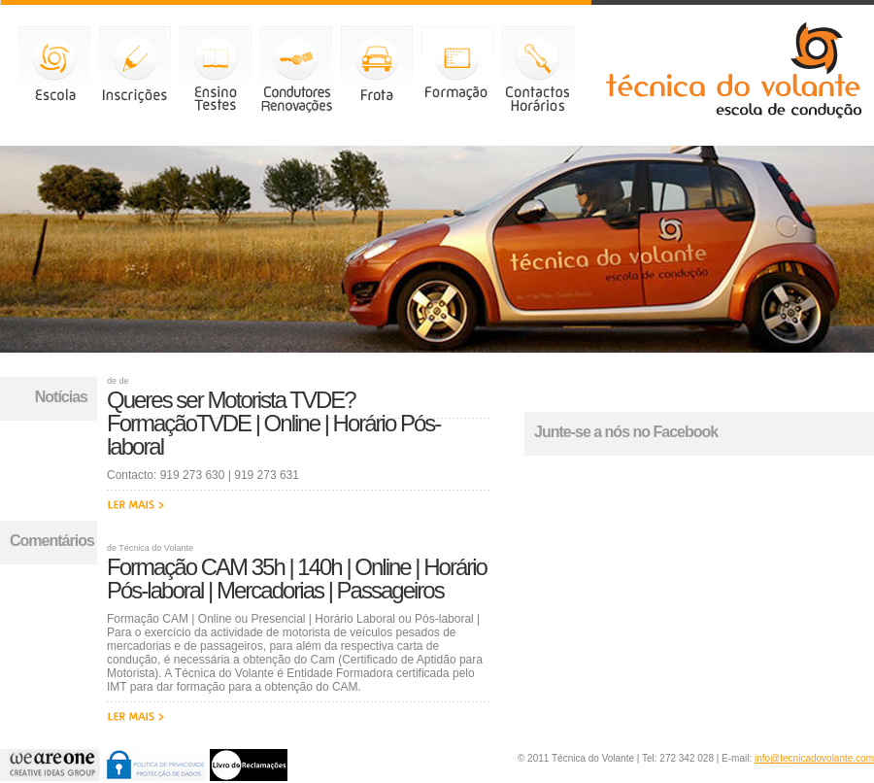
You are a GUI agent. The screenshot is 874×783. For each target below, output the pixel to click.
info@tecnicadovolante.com (814, 758)
